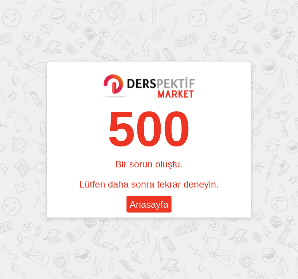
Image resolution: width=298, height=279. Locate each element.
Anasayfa (149, 204)
